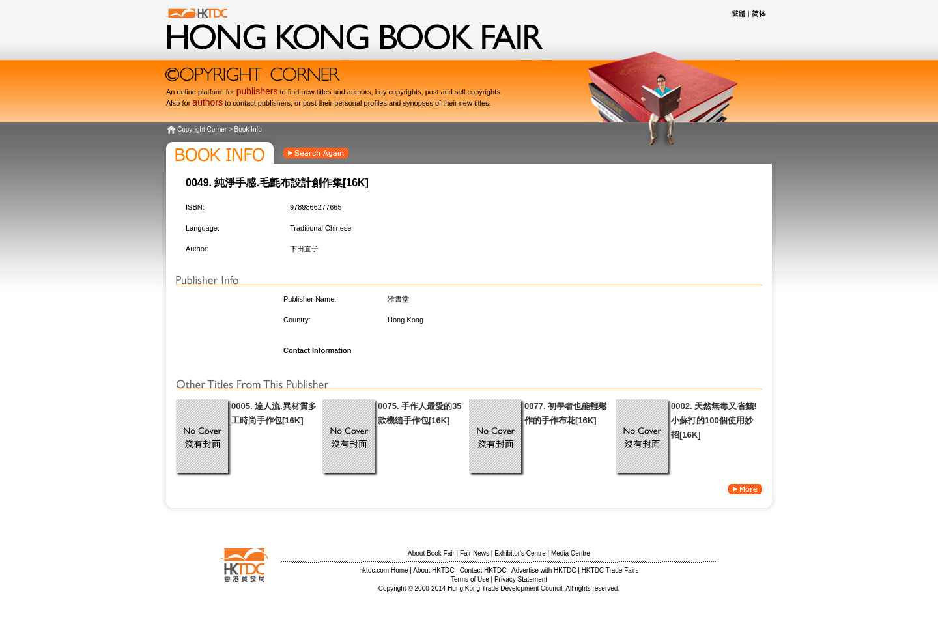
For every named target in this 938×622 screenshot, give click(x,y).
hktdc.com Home (384, 570)
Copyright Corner (202, 129)
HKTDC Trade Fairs (610, 570)
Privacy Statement (520, 579)
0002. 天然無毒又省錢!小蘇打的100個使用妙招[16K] (713, 420)
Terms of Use (470, 579)
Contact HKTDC (483, 570)
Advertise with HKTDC (543, 570)
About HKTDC (433, 570)
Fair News (474, 553)
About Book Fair (431, 553)
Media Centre (570, 553)
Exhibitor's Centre (520, 553)
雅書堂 (398, 299)
